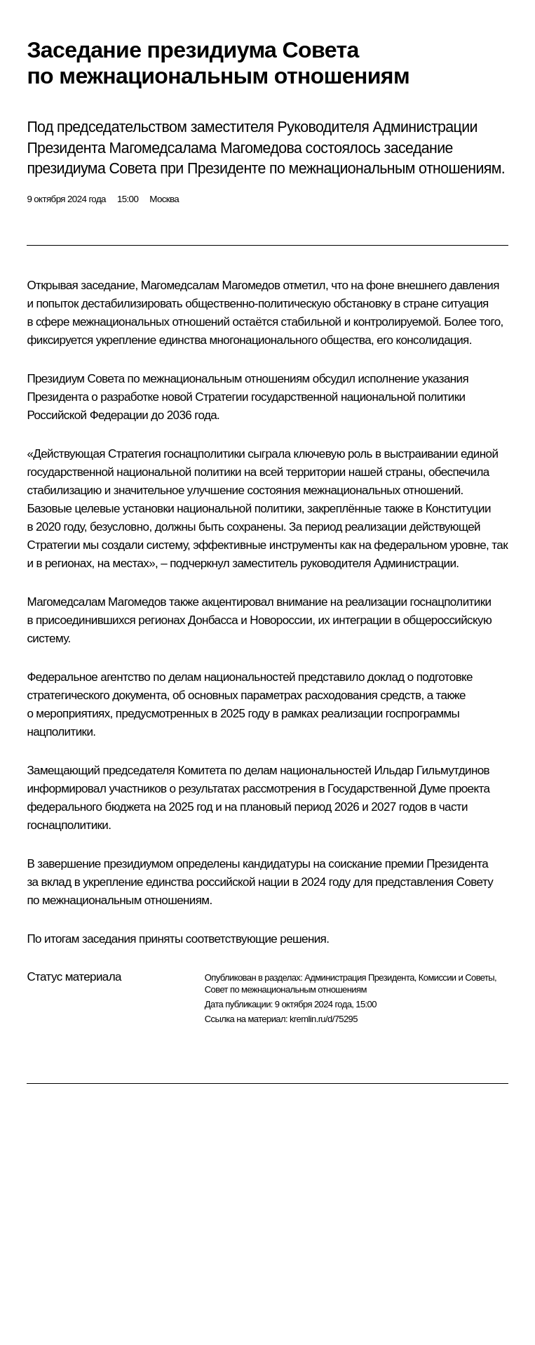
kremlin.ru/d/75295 (324, 1019)
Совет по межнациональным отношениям (286, 989)
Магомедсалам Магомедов (210, 285)
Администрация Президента (359, 977)
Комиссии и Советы (456, 977)
